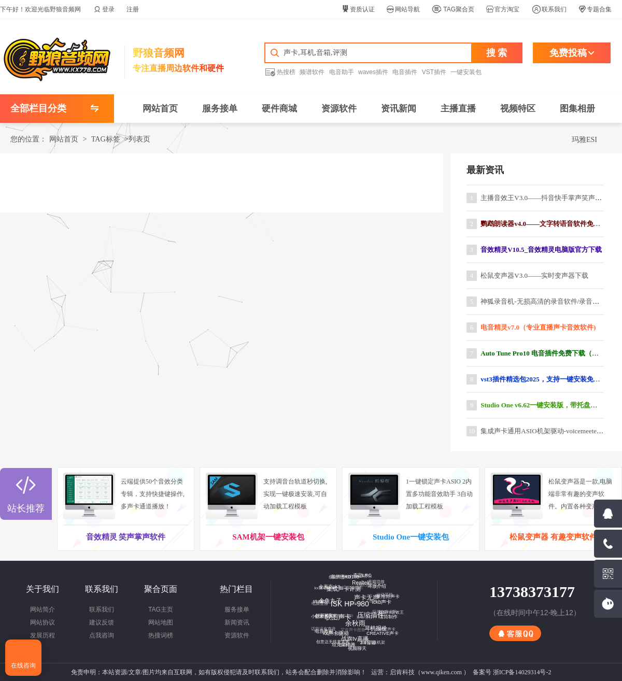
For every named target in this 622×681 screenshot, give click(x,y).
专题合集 (595, 9)
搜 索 (496, 53)
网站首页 (160, 109)
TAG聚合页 (453, 9)
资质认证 (358, 9)
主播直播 (458, 109)
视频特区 (517, 109)
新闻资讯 (236, 622)
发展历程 (42, 635)
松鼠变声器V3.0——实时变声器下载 (534, 275)
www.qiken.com (441, 672)
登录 (104, 9)
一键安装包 (466, 72)
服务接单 (219, 109)
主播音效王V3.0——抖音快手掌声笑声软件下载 (551, 198)
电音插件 (404, 72)
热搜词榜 (160, 635)
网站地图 (160, 622)
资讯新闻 (398, 109)
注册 (132, 9)
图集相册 (577, 109)
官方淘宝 (502, 9)
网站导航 (403, 9)
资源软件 (339, 109)
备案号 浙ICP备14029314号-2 (512, 672)
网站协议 (42, 622)
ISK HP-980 (346, 599)
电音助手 (341, 72)
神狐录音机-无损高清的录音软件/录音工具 (543, 301)
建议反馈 (101, 622)
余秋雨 (351, 619)
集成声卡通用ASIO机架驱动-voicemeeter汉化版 (549, 431)
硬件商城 (279, 109)
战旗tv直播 (351, 635)
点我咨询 (101, 635)
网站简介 (42, 609)
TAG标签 (105, 139)
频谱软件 (312, 72)
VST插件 (434, 72)
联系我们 (549, 9)
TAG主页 (160, 609)
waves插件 (373, 72)
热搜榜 (279, 71)
